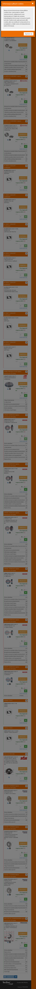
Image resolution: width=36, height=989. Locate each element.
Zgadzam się (28, 34)
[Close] (33, 3)
